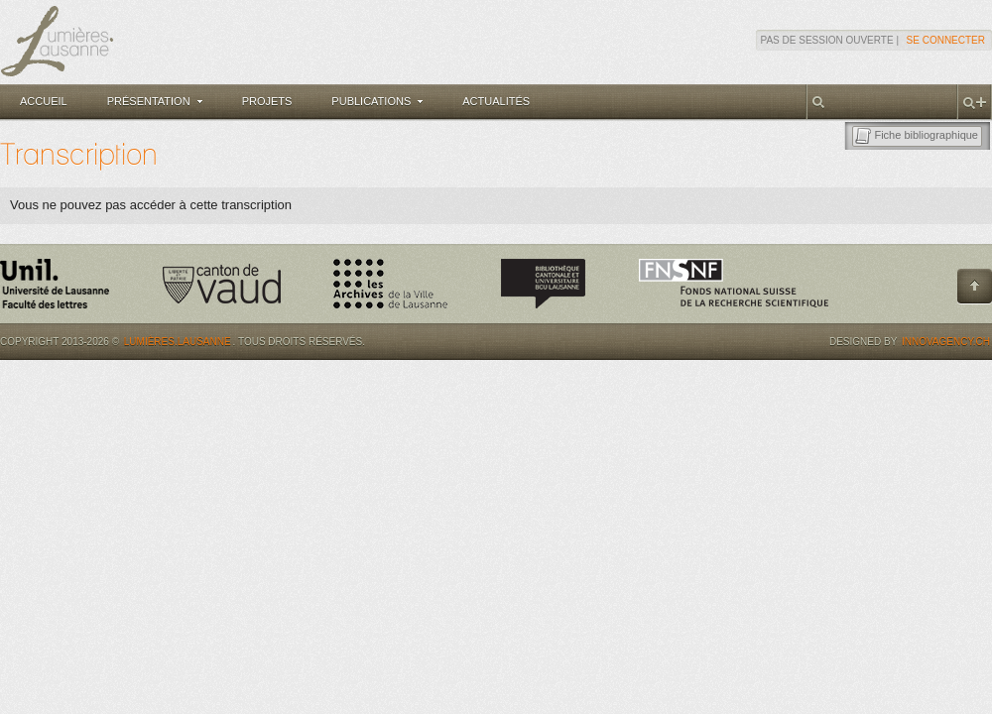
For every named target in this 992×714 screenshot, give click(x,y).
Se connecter (946, 40)
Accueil (43, 101)
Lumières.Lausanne (177, 341)
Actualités (496, 101)
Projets (267, 101)
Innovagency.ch (946, 341)
